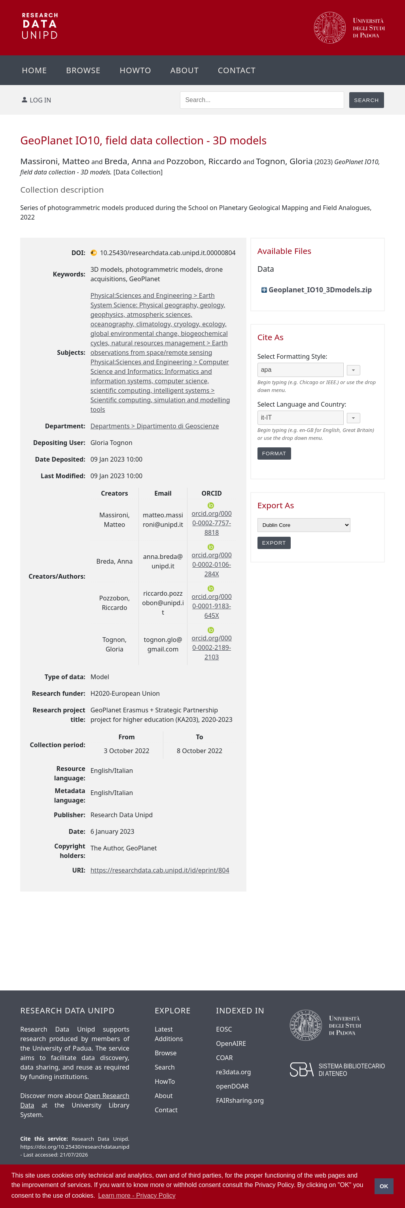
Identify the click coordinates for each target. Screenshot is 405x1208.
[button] (353, 370)
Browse (83, 70)
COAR (224, 1057)
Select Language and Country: (301, 404)
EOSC (224, 1029)
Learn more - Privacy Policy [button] (137, 1195)
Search (165, 1067)
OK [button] (384, 1186)
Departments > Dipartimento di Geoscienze (155, 426)
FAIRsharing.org (240, 1100)
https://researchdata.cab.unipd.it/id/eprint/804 (160, 870)
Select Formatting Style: (292, 356)
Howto (135, 70)
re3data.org (233, 1072)
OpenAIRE (231, 1043)
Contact (237, 70)
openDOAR (232, 1086)
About (184, 70)
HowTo (165, 1081)
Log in (40, 100)
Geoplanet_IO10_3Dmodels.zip (320, 289)
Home (34, 70)
